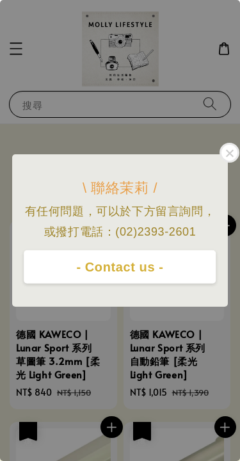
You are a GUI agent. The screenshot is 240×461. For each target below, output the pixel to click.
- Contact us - (119, 267)
